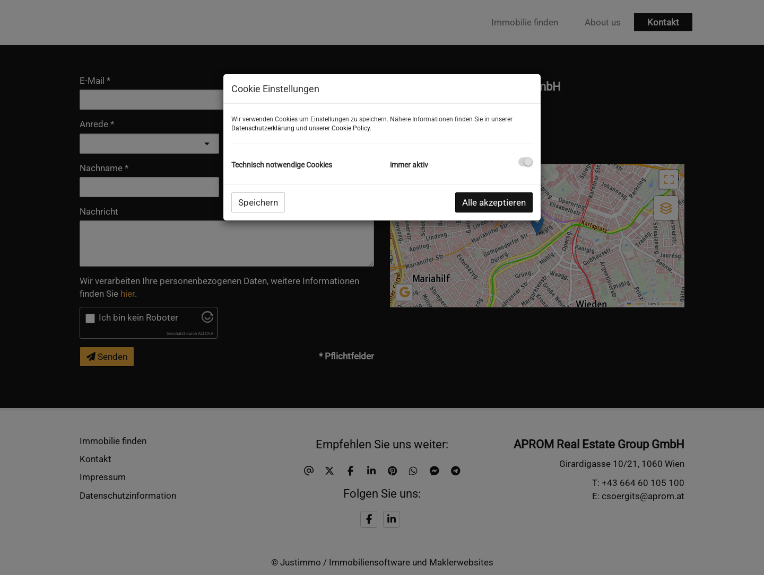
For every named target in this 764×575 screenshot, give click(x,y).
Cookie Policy (351, 128)
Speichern (258, 202)
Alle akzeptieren (494, 202)
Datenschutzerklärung (262, 128)
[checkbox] (525, 161)
